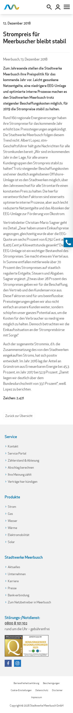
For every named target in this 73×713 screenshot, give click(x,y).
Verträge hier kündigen (22, 482)
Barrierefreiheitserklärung (26, 683)
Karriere (13, 581)
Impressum (36, 697)
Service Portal (17, 453)
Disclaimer (57, 690)
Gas (10, 514)
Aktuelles (14, 567)
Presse (12, 588)
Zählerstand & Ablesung (23, 460)
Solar (11, 542)
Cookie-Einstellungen (21, 690)
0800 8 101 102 (16, 623)
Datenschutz (41, 690)
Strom (12, 507)
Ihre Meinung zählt (20, 475)
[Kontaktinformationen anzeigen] (68, 242)
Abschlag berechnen (21, 467)
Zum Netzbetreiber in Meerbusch (29, 602)
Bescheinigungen (51, 683)
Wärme (12, 528)
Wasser (12, 521)
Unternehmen (17, 574)
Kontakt (13, 446)
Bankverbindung (18, 595)
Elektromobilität (18, 535)
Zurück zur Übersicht (19, 416)
